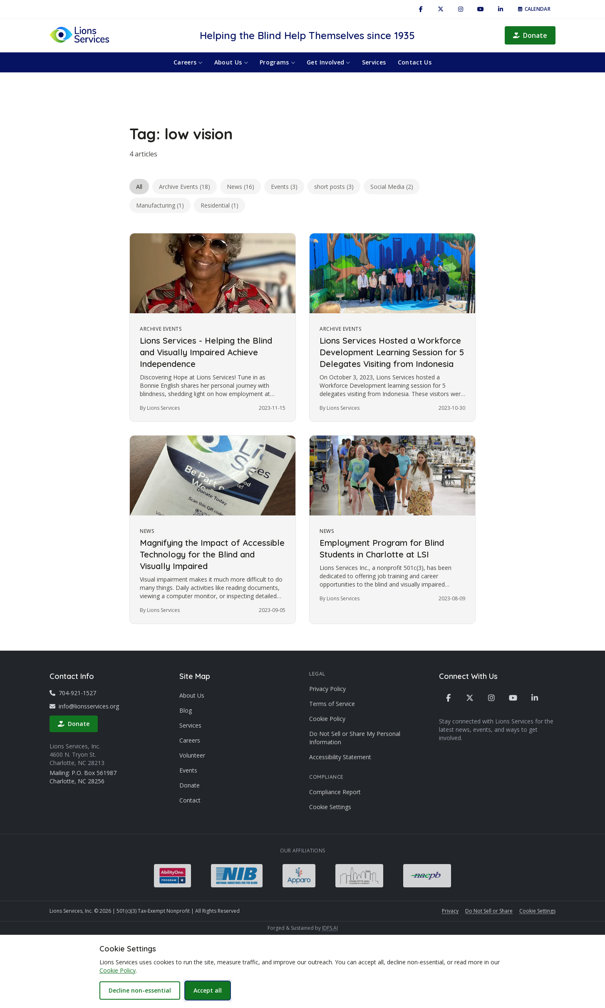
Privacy (450, 911)
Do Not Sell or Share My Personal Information (354, 738)
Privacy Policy (327, 689)
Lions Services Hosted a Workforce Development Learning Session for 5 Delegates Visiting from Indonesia (392, 352)
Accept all (207, 990)
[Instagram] (460, 9)
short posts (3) (334, 187)
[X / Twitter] (440, 9)
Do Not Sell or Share (489, 911)
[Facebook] (421, 9)
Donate (530, 35)
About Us (231, 62)
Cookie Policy (327, 719)
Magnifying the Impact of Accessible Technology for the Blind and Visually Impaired (212, 554)
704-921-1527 (73, 693)
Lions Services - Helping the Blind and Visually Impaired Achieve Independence (206, 352)
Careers (188, 62)
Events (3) (284, 187)
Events (188, 770)
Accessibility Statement (340, 757)
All (139, 187)
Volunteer (192, 755)
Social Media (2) (391, 187)
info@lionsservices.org (84, 706)
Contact (190, 800)
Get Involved (328, 62)
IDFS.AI (330, 927)
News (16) (240, 187)
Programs (277, 62)
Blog (185, 710)
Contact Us (415, 62)
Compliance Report (335, 792)
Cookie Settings (330, 807)
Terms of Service (332, 704)
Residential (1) (219, 205)
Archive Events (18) (184, 187)
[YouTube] (480, 9)
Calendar (534, 8)
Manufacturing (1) (160, 205)
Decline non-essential (140, 990)
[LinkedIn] (500, 9)
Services (374, 62)
